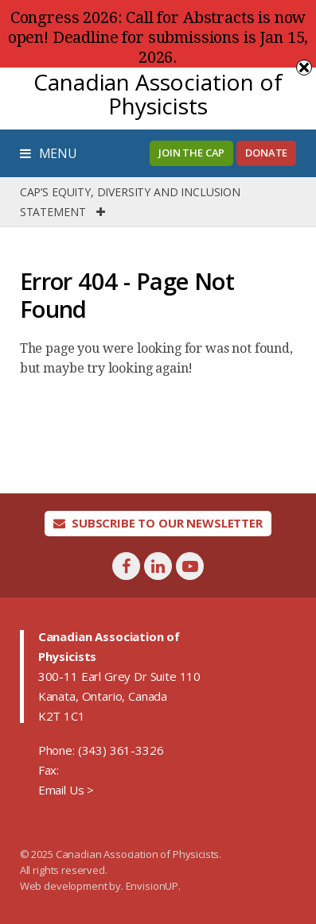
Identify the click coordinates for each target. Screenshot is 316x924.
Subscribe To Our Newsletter (158, 523)
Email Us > (66, 790)
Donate (266, 152)
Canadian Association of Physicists (157, 94)
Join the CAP (191, 152)
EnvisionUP (152, 886)
